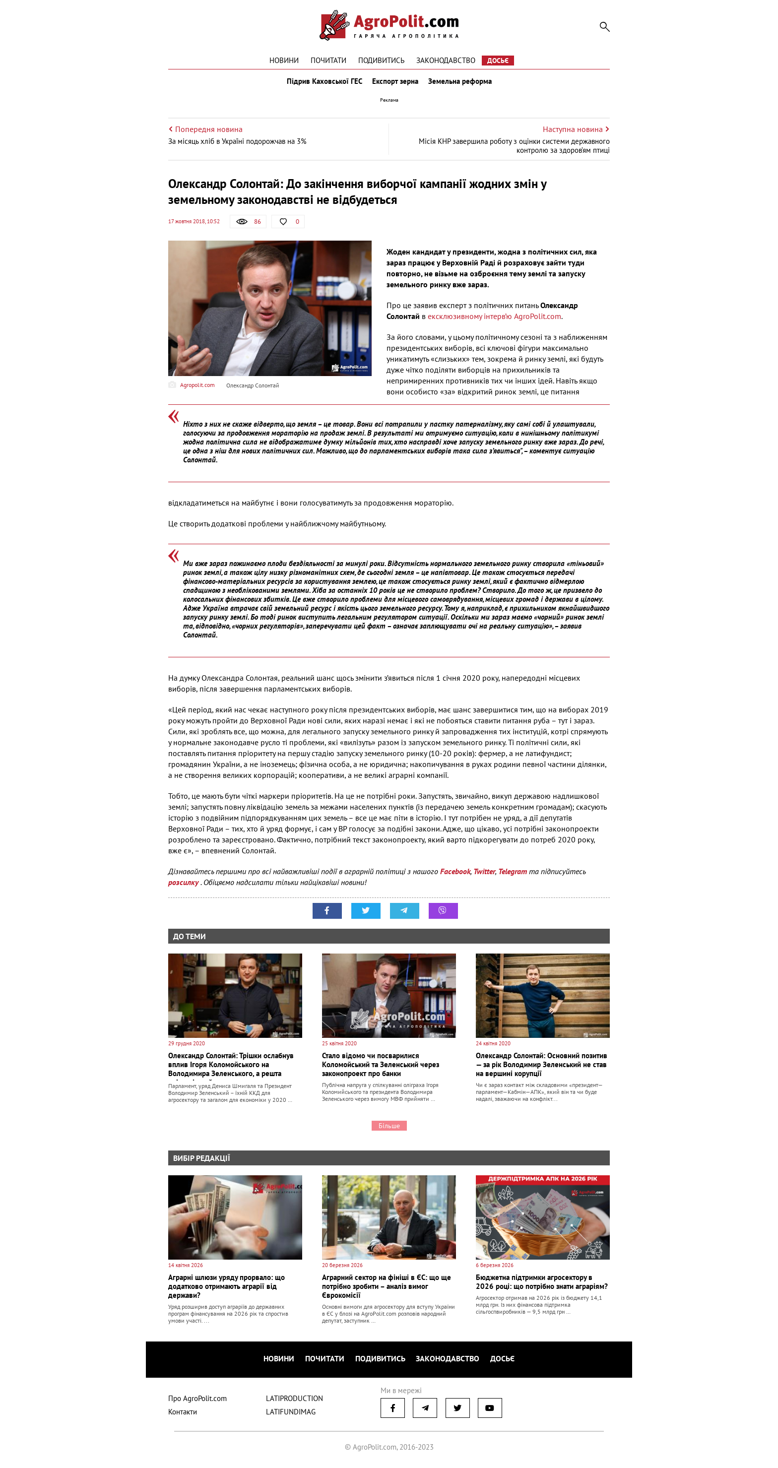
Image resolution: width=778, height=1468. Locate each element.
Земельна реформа (462, 83)
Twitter (484, 876)
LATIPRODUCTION (294, 1400)
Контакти (182, 1413)
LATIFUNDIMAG (291, 1413)
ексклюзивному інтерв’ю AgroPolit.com (494, 320)
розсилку (184, 887)
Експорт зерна (395, 83)
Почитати (328, 60)
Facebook (455, 876)
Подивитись (381, 60)
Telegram (512, 876)
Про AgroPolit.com (197, 1400)
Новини (284, 60)
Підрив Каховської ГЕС (322, 83)
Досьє (498, 60)
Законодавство (445, 60)
